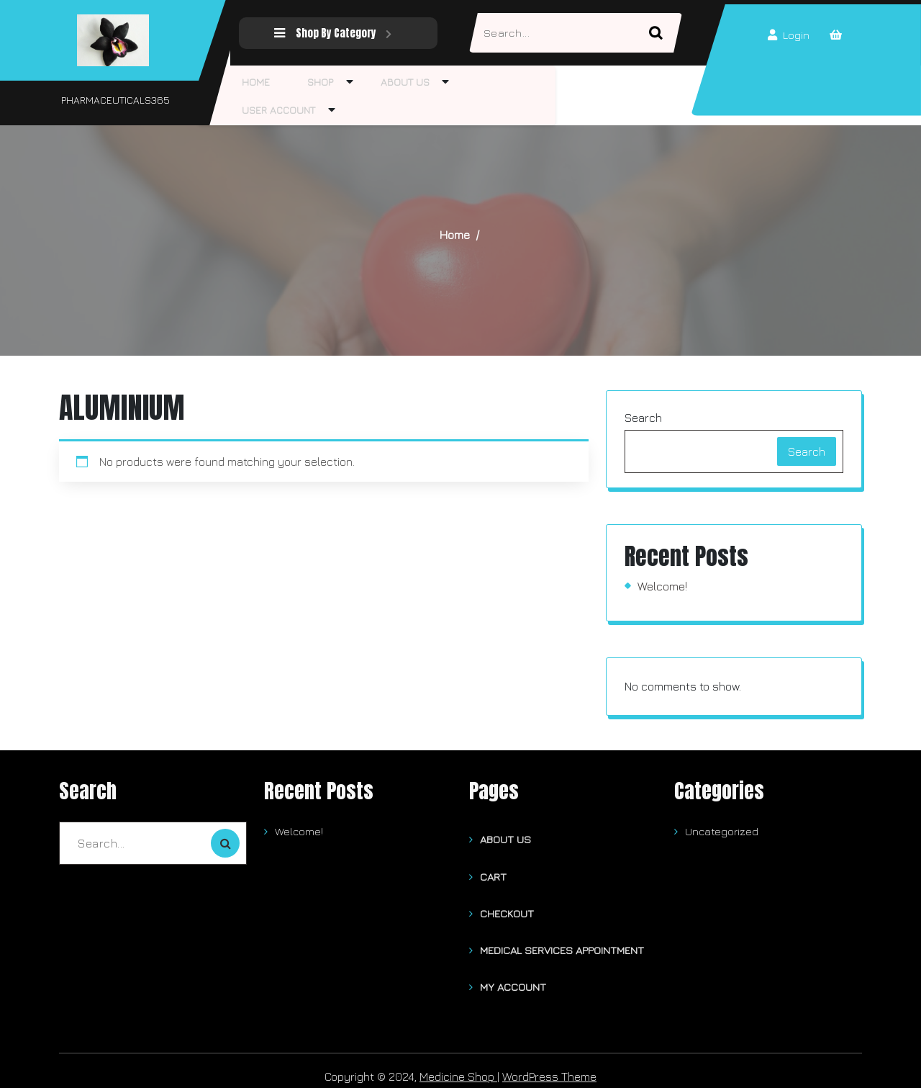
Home (251, 82)
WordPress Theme (549, 1064)
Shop (306, 82)
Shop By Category (329, 32)
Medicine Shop (458, 1064)
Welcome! (662, 586)
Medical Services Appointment (562, 942)
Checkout (507, 908)
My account (513, 977)
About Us (382, 82)
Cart (493, 873)
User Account (274, 110)
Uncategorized (721, 831)
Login (787, 35)
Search (643, 417)
